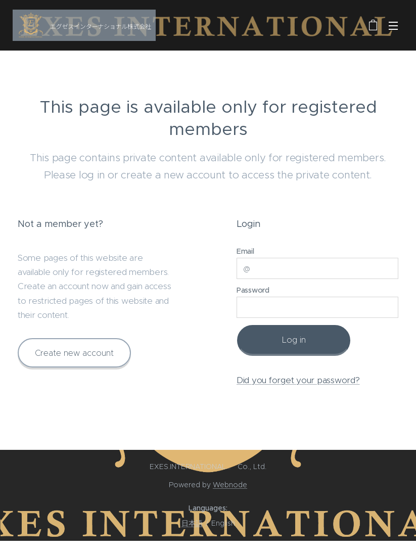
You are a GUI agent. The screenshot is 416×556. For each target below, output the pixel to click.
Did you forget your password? (298, 379)
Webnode (230, 484)
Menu (393, 25)
